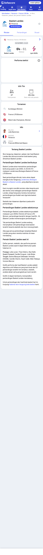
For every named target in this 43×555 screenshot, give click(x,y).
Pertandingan (22, 32)
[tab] (6, 33)
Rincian (6, 32)
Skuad (37, 32)
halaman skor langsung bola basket (22, 284)
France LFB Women (25, 13)
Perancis (14, 13)
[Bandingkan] (15, 26)
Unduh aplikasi (35, 3)
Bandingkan (15, 26)
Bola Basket (6, 13)
